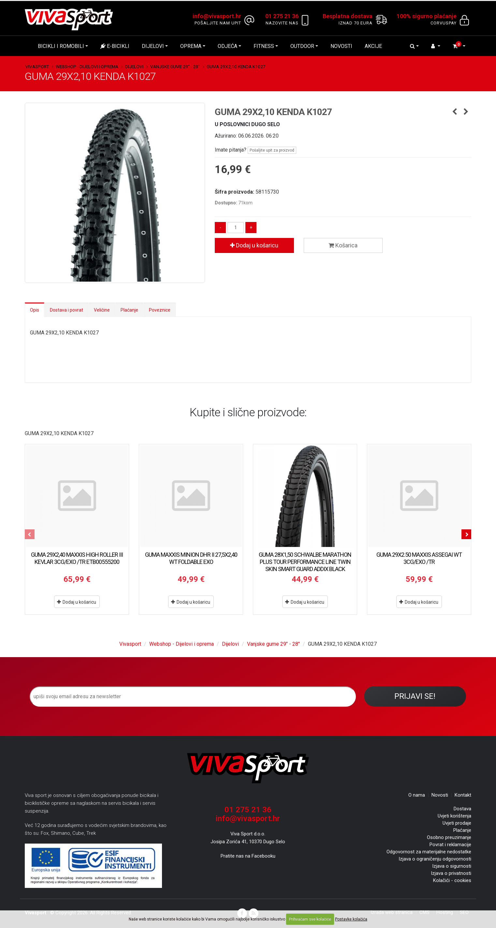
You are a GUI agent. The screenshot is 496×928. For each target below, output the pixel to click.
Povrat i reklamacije (450, 844)
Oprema (190, 46)
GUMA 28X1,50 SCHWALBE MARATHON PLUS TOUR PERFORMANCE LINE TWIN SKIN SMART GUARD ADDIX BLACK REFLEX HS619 (305, 565)
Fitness (264, 46)
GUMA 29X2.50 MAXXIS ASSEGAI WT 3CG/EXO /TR (419, 558)
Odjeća (227, 46)
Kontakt (463, 795)
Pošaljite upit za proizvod (272, 150)
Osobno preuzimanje (449, 837)
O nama (416, 795)
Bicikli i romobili (61, 46)
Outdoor (302, 46)
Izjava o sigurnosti (451, 866)
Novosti (341, 46)
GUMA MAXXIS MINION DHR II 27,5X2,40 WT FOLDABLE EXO (191, 558)
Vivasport (37, 66)
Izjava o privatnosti (451, 873)
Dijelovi (153, 46)
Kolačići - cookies (452, 880)
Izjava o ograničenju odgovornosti (435, 859)
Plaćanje (129, 310)
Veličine (102, 310)
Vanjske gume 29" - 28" (175, 66)
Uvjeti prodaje (457, 823)
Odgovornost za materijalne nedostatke (429, 852)
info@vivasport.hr (248, 818)
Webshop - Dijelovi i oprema (87, 66)
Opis (34, 310)
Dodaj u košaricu (254, 245)
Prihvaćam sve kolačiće (310, 919)
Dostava (462, 809)
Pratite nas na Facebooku (248, 856)
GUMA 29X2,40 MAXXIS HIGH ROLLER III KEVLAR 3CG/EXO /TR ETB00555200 (77, 558)
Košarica (342, 245)
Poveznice (159, 310)
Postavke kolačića (351, 919)
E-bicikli (114, 46)
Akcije (373, 46)
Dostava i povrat (66, 310)
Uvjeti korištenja (454, 816)
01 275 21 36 (248, 809)
